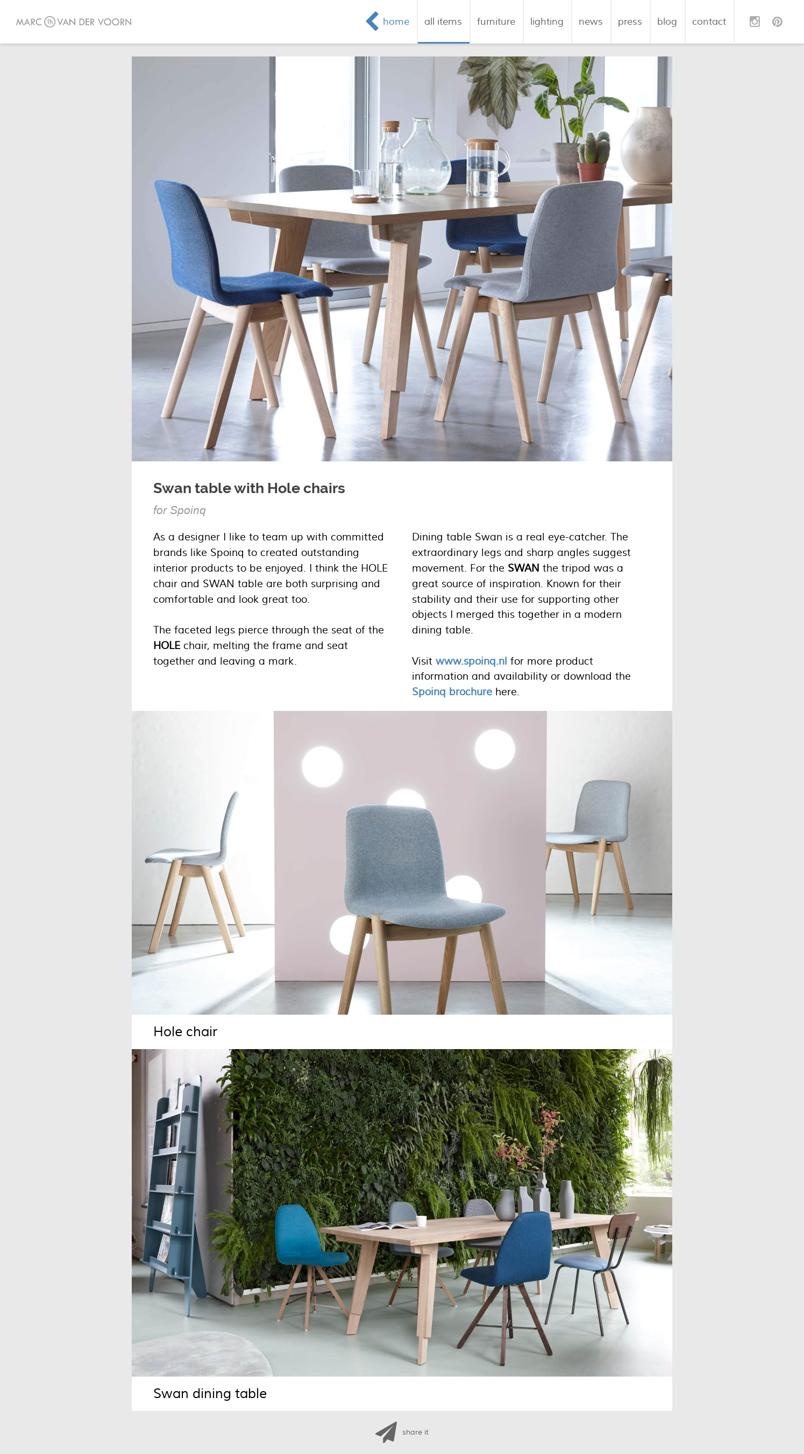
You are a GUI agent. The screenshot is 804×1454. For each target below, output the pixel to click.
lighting (547, 22)
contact (709, 22)
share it (415, 1432)
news (591, 22)
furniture (496, 22)
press (630, 22)
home (396, 22)
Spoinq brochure (452, 692)
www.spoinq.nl (471, 661)
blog (667, 22)
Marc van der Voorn (73, 22)
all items (443, 22)
